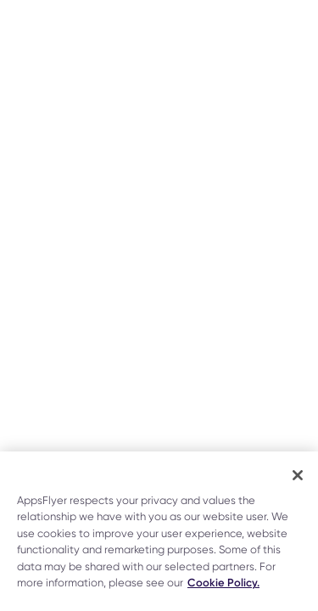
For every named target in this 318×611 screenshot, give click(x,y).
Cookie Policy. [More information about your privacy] (223, 582)
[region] (159, 531)
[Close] (297, 475)
